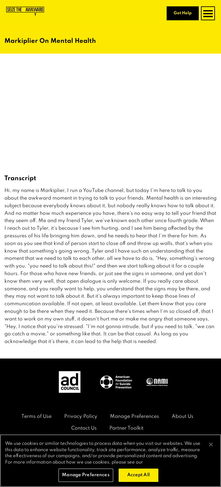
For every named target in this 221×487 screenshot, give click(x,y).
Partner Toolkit (126, 428)
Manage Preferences (134, 416)
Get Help (183, 13)
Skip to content (1, 1)
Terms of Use (36, 416)
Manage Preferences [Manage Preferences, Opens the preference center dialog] (85, 475)
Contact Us (84, 428)
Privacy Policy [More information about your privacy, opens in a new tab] (160, 462)
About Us (182, 416)
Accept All (138, 475)
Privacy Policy (80, 416)
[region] (110, 460)
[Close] (211, 444)
